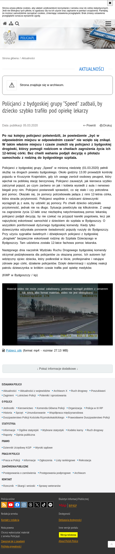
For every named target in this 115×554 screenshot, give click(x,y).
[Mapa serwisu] (11, 23)
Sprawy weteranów (50, 485)
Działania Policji (12, 384)
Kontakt (7, 479)
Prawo (6, 441)
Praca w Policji (11, 454)
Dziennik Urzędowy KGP (17, 447)
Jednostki (8, 408)
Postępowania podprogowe (55, 472)
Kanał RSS (4, 505)
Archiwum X (60, 390)
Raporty (7, 434)
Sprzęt (19, 412)
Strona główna (10, 58)
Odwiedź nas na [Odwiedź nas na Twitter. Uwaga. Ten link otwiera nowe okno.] (37, 505)
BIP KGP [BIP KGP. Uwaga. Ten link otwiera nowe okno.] (73, 505)
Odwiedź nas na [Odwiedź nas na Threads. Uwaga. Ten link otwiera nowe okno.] (30, 505)
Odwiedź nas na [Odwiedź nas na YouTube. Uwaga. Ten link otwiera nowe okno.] (11, 505)
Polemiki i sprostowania (52, 395)
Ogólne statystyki (29, 430)
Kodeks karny (75, 430)
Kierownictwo (25, 408)
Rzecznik (8, 485)
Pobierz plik (14, 350)
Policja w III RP (94, 408)
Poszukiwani (98, 390)
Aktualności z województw (35, 390)
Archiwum (80, 472)
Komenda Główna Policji (51, 408)
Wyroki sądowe (44, 447)
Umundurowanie (36, 412)
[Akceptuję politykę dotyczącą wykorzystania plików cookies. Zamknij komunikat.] (110, 3)
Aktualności (28, 58)
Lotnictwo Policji (26, 395)
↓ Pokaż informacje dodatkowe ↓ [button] (57, 368)
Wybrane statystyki (53, 430)
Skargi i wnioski (26, 485)
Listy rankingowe (65, 460)
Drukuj (106, 125)
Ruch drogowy (79, 390)
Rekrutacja (85, 460)
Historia (7, 412)
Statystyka (8, 424)
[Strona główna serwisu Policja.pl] (5, 23)
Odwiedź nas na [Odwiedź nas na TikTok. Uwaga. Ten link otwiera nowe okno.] (44, 505)
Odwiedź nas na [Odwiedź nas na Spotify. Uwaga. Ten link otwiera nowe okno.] (50, 505)
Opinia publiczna (25, 434)
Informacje (9, 430)
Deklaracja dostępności (70, 520)
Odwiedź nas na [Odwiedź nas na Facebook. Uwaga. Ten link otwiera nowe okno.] (17, 505)
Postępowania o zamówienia (19, 472)
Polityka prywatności (11, 546)
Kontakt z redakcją (10, 520)
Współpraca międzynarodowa (66, 412)
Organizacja (75, 408)
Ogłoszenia (45, 460)
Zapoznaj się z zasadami (13, 541)
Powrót (89, 125)
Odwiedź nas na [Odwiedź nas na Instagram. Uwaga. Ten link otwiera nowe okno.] (24, 505)
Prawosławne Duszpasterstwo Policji (89, 417)
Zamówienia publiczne (15, 466)
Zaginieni (8, 395)
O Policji (7, 402)
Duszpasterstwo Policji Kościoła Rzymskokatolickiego (33, 417)
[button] (108, 24)
